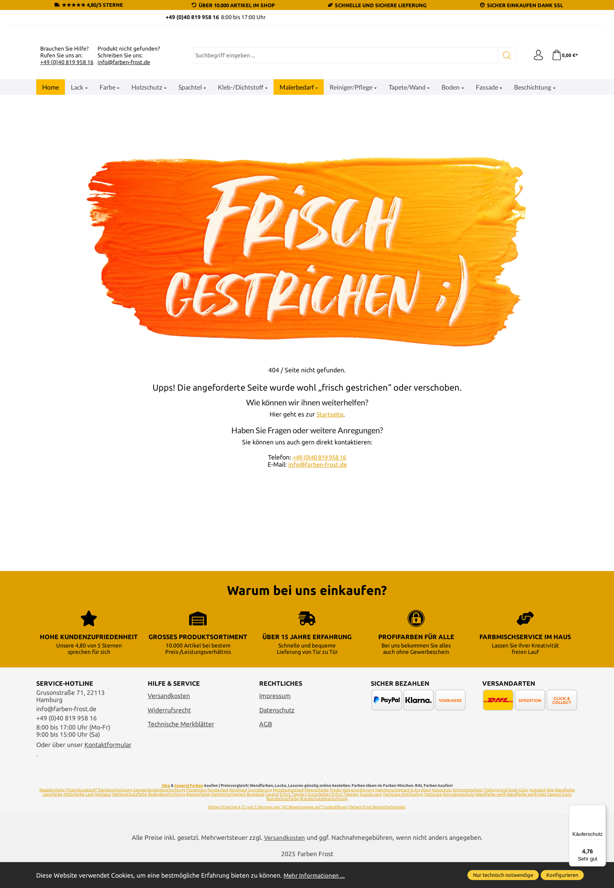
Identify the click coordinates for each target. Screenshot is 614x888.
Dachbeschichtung (115, 851)
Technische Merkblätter (181, 785)
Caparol (272, 855)
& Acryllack (421, 851)
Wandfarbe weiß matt (526, 855)
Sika (166, 847)
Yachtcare (433, 855)
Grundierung (260, 851)
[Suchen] (504, 153)
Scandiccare (371, 855)
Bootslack (255, 855)
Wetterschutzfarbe (129, 855)
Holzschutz (442, 851)
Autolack (538, 851)
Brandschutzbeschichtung (324, 860)
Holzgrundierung (358, 851)
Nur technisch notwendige (503, 875)
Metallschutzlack (288, 851)
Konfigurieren (562, 875)
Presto (336, 851)
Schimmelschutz (468, 851)
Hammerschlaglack (392, 851)
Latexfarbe (53, 855)
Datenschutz (277, 771)
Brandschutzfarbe (282, 860)
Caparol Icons (559, 855)
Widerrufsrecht (169, 771)
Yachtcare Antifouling (403, 855)
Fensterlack (218, 851)
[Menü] (601, 809)
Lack (90, 855)
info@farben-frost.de (124, 159)
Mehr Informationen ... (315, 875)
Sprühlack (238, 851)
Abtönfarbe (74, 855)
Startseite (330, 512)
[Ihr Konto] (536, 153)
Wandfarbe (565, 851)
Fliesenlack (196, 851)
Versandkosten (169, 757)
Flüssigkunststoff (81, 851)
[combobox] (344, 153)
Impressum (275, 757)
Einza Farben (319, 855)
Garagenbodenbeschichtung (159, 851)
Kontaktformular (107, 806)
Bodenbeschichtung (166, 855)
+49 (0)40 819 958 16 (67, 159)
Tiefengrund (495, 851)
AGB (265, 785)
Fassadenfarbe (52, 851)
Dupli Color (518, 851)
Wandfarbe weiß (490, 855)
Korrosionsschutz (459, 855)
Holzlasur (102, 855)
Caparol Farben (188, 847)
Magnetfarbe (317, 851)
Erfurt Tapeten (293, 855)
